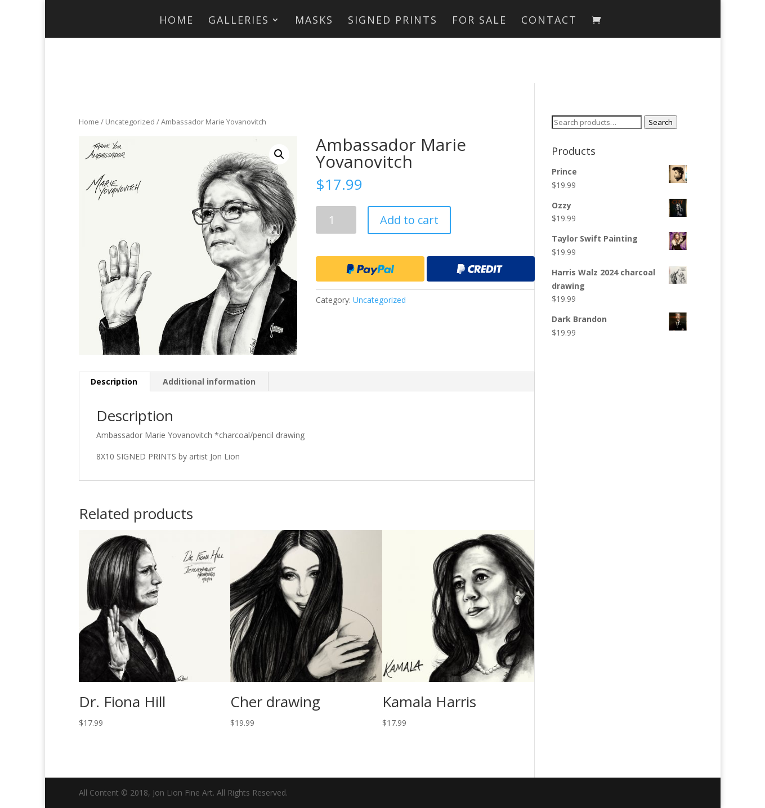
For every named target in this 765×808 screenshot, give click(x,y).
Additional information (209, 381)
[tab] (114, 381)
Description (114, 381)
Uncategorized (130, 122)
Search (660, 122)
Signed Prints (392, 21)
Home (176, 21)
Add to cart (409, 219)
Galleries (238, 21)
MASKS (314, 21)
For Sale (479, 21)
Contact (549, 21)
